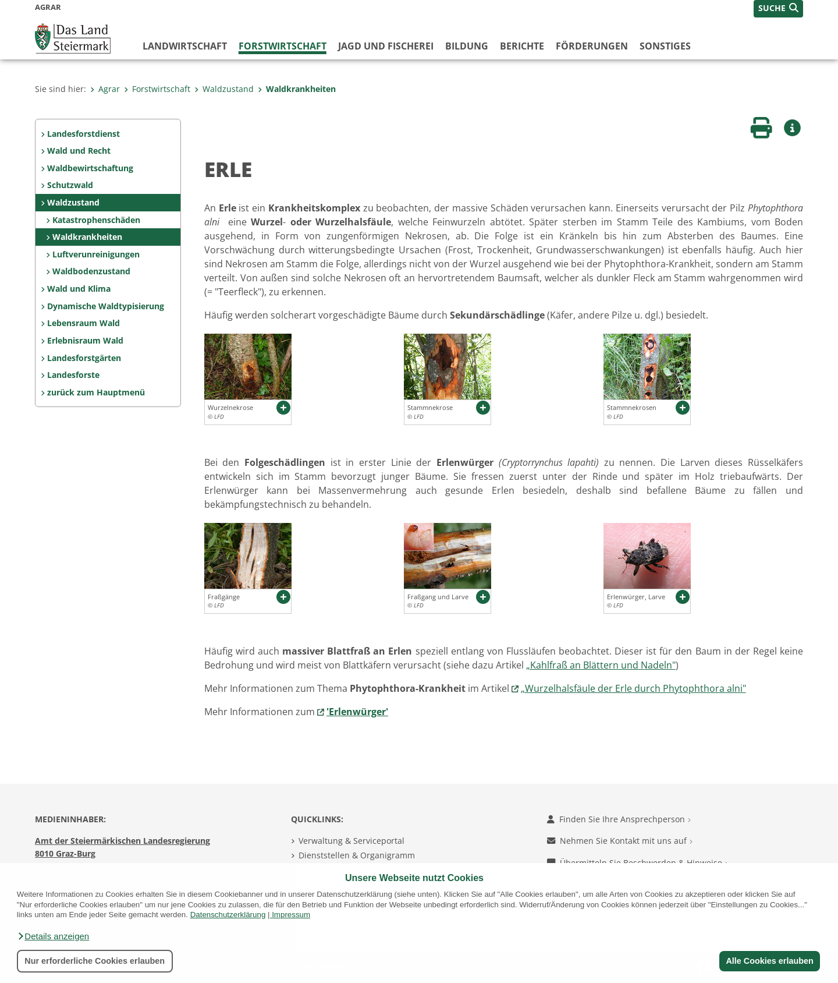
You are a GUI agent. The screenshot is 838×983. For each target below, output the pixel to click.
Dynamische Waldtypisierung (105, 306)
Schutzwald (70, 184)
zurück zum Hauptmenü (96, 392)
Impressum (291, 914)
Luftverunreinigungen (96, 254)
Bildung (466, 46)
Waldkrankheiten (297, 88)
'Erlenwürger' (357, 711)
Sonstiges (665, 46)
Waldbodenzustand (91, 271)
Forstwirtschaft (282, 46)
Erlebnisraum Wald (85, 340)
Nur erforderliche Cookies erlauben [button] (94, 961)
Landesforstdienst (83, 133)
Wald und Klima (79, 288)
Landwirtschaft (185, 46)
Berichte (522, 46)
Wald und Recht (79, 150)
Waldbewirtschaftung (90, 168)
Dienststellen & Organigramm (357, 855)
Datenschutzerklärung (228, 914)
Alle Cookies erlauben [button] (769, 961)
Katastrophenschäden (96, 219)
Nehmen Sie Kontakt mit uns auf (620, 840)
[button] (53, 936)
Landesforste (73, 374)
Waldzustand (224, 88)
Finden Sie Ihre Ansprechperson (619, 819)
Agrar (105, 88)
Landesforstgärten (84, 357)
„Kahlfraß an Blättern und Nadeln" (601, 665)
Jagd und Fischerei (386, 46)
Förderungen (592, 46)
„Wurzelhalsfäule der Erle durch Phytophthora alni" (633, 688)
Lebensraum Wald (83, 322)
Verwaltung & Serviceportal (351, 840)
